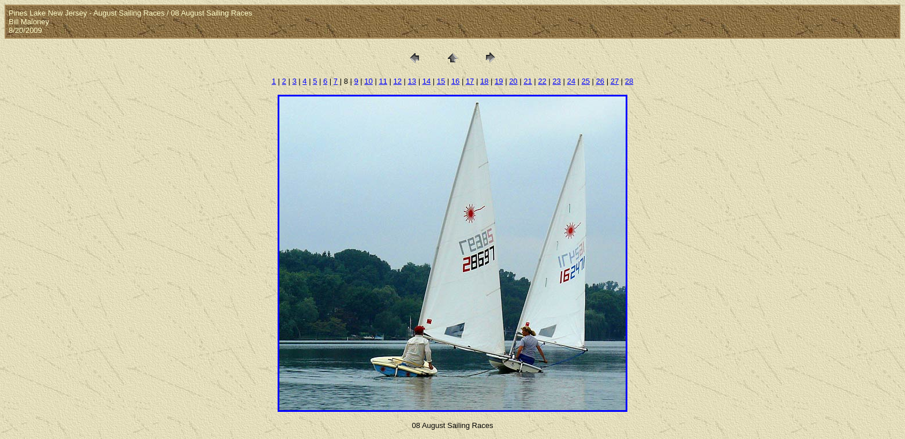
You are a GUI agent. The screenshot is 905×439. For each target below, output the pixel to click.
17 (470, 81)
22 (542, 81)
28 (629, 81)
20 (513, 81)
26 (600, 81)
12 (398, 81)
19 (499, 81)
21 (527, 81)
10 (368, 81)
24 (571, 81)
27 (615, 81)
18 (484, 81)
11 (383, 81)
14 (426, 81)
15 (441, 81)
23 (556, 81)
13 (412, 81)
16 (455, 81)
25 (586, 81)
